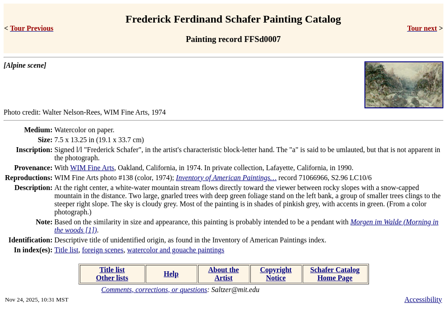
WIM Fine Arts (92, 168)
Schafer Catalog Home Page (334, 274)
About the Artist (223, 274)
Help (171, 274)
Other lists (112, 278)
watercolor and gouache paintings (175, 250)
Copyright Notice (275, 274)
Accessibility (423, 299)
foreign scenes (103, 250)
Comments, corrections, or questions (154, 289)
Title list (66, 250)
